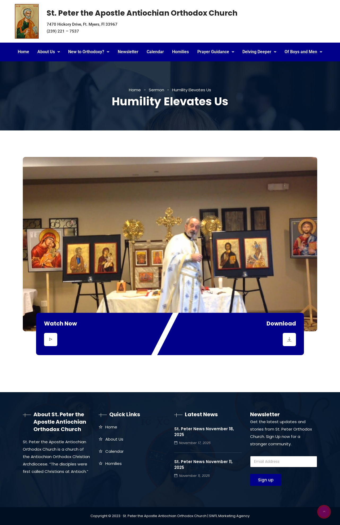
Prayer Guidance (215, 51)
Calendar (155, 51)
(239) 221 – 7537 (63, 31)
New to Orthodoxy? (88, 51)
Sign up (265, 480)
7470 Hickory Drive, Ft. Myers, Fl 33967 (82, 24)
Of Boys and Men (303, 51)
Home (23, 51)
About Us (48, 51)
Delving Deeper (259, 51)
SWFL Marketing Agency (229, 515)
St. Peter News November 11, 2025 (203, 464)
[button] (48, 52)
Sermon (156, 90)
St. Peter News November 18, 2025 (204, 431)
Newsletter (128, 51)
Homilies (180, 51)
